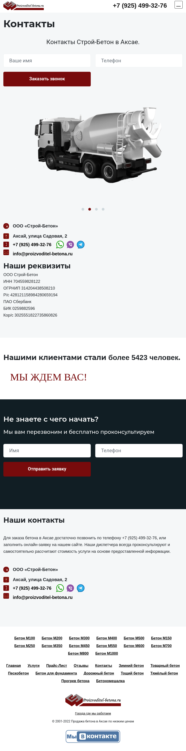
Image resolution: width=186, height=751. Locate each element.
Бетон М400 (106, 638)
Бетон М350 (52, 646)
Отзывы (81, 666)
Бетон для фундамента (56, 673)
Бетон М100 (24, 638)
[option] (93, 148)
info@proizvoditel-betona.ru (43, 253)
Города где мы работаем (93, 713)
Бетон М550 (106, 646)
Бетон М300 (79, 638)
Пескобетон (18, 673)
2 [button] (89, 209)
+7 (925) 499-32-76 (140, 5)
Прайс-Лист (56, 666)
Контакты (103, 666)
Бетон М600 (134, 646)
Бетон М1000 (106, 653)
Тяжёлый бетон (164, 673)
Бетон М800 (78, 653)
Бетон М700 (161, 646)
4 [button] (103, 209)
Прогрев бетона (75, 681)
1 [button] (83, 209)
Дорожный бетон (99, 673)
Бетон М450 (79, 646)
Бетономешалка (110, 681)
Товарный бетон (165, 666)
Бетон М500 (134, 638)
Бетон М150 (161, 638)
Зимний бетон (131, 666)
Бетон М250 (24, 646)
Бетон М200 (52, 638)
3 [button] (96, 209)
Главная (13, 666)
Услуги (34, 666)
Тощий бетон (132, 673)
